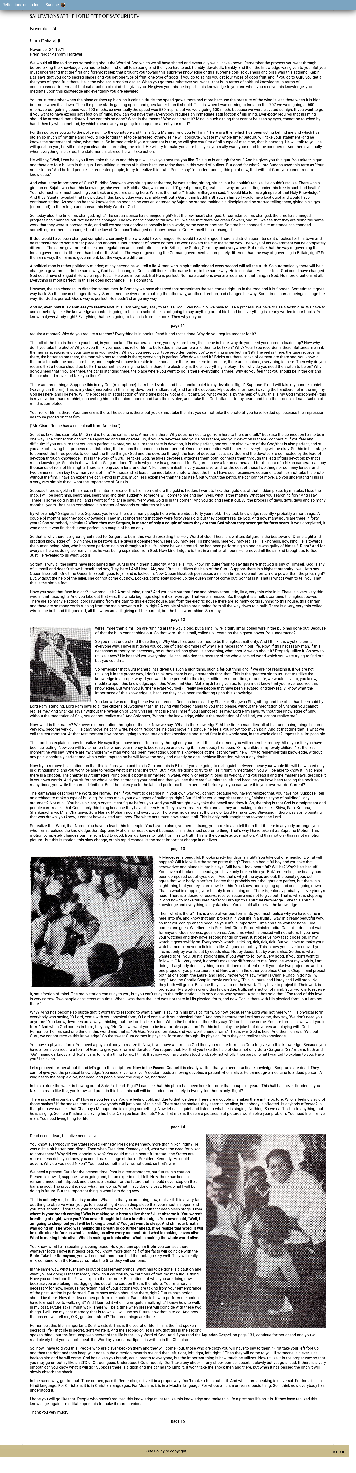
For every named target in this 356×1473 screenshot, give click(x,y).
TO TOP (338, 1452)
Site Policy (155, 1451)
